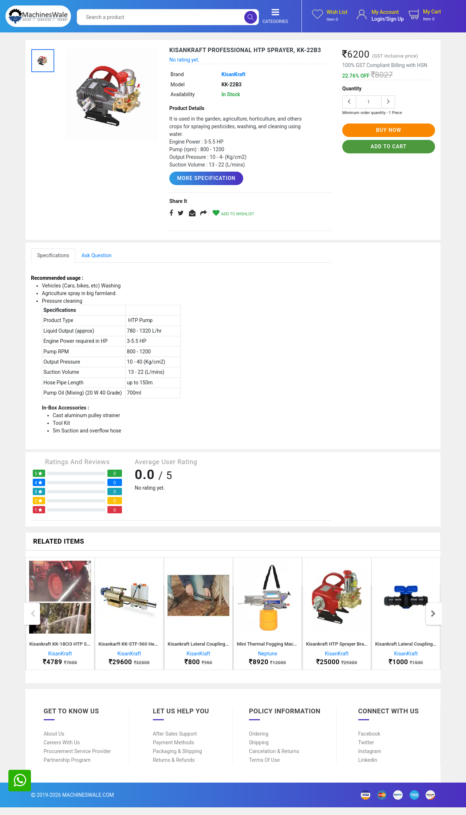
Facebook (369, 741)
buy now (388, 130)
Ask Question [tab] (97, 255)
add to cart (389, 146)
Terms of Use (264, 768)
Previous (32, 617)
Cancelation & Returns (274, 759)
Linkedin (367, 768)
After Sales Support (175, 741)
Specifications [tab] (53, 255)
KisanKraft (233, 74)
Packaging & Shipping (177, 759)
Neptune (267, 658)
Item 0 (332, 19)
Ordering (258, 741)
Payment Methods (173, 750)
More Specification (203, 178)
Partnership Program (67, 768)
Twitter (366, 750)
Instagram (369, 759)
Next (433, 617)
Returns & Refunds (174, 768)
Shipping (259, 750)
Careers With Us (62, 750)
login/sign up (387, 19)
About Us (54, 741)
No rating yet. (184, 60)
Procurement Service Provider (77, 759)
